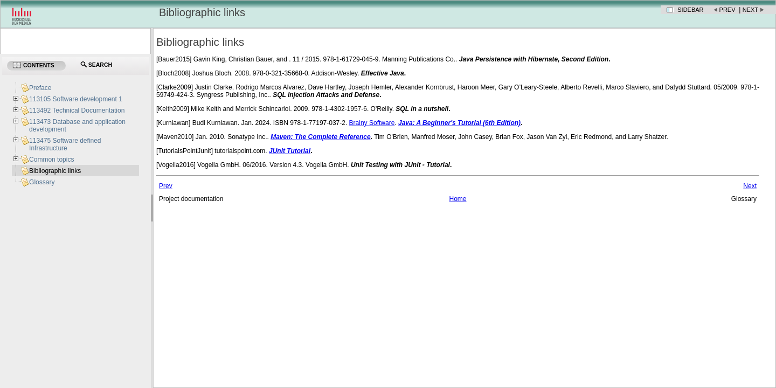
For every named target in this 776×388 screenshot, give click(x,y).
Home (457, 199)
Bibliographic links (55, 171)
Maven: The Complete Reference (320, 137)
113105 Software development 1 (75, 99)
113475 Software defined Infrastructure (65, 144)
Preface (40, 88)
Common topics (51, 159)
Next (750, 9)
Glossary (41, 182)
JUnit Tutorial (289, 151)
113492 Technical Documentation (76, 110)
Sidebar (690, 9)
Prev (727, 9)
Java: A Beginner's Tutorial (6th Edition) (459, 123)
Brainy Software (372, 123)
